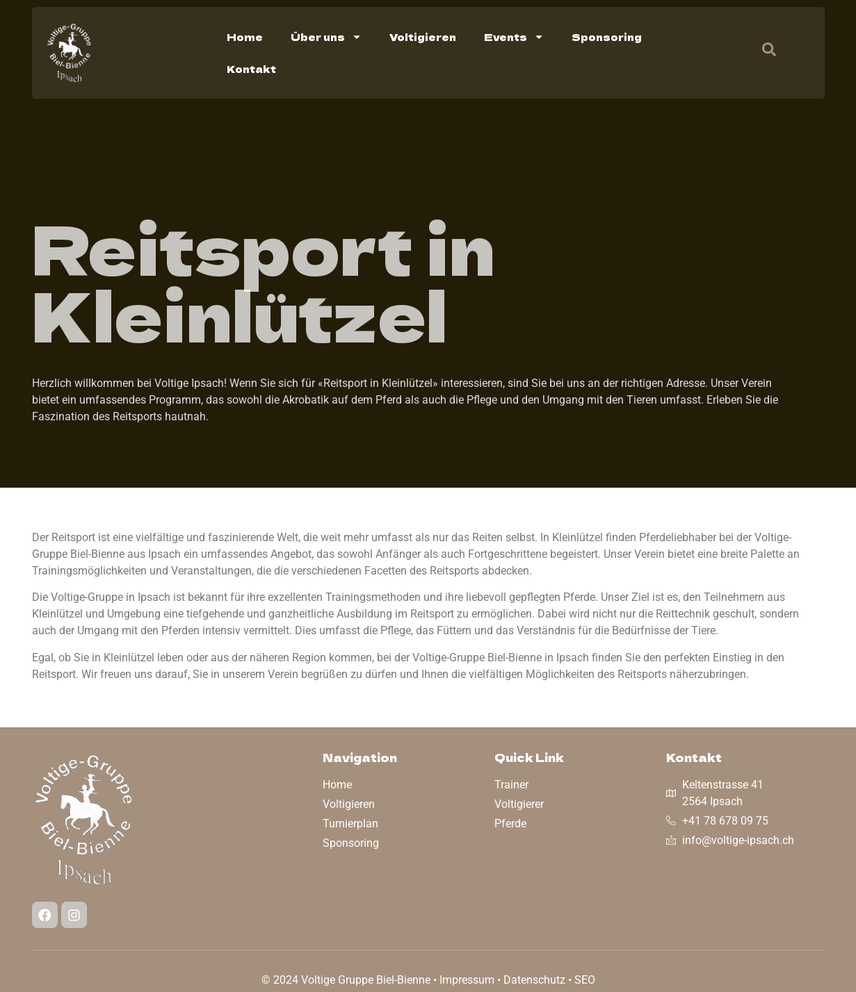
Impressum (466, 979)
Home (245, 37)
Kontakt (251, 69)
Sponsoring (607, 37)
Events (514, 37)
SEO (584, 979)
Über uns (326, 37)
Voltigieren (422, 37)
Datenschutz (534, 979)
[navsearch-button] (762, 53)
